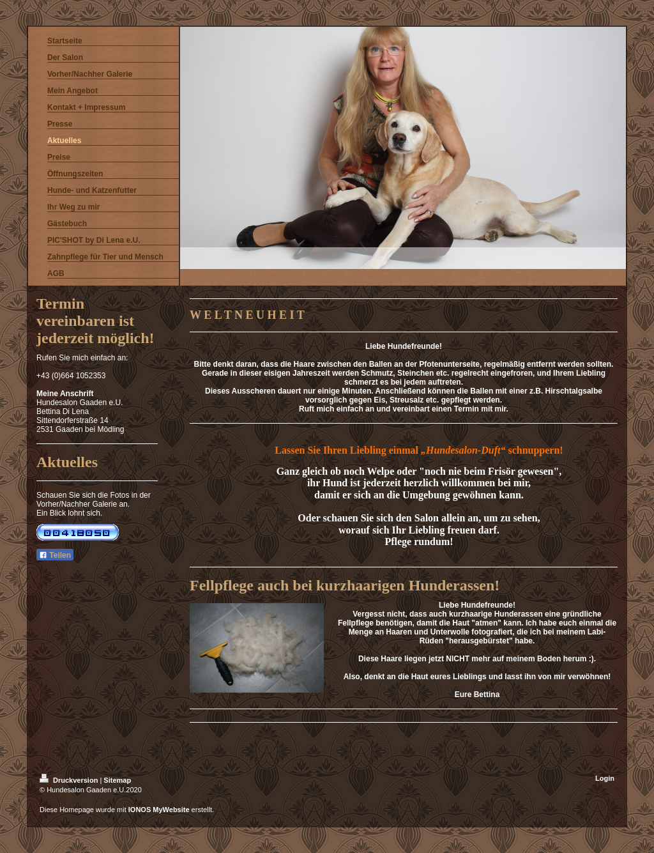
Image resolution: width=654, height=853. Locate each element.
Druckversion (70, 780)
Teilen (55, 555)
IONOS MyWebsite (159, 809)
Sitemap (117, 780)
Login (604, 778)
